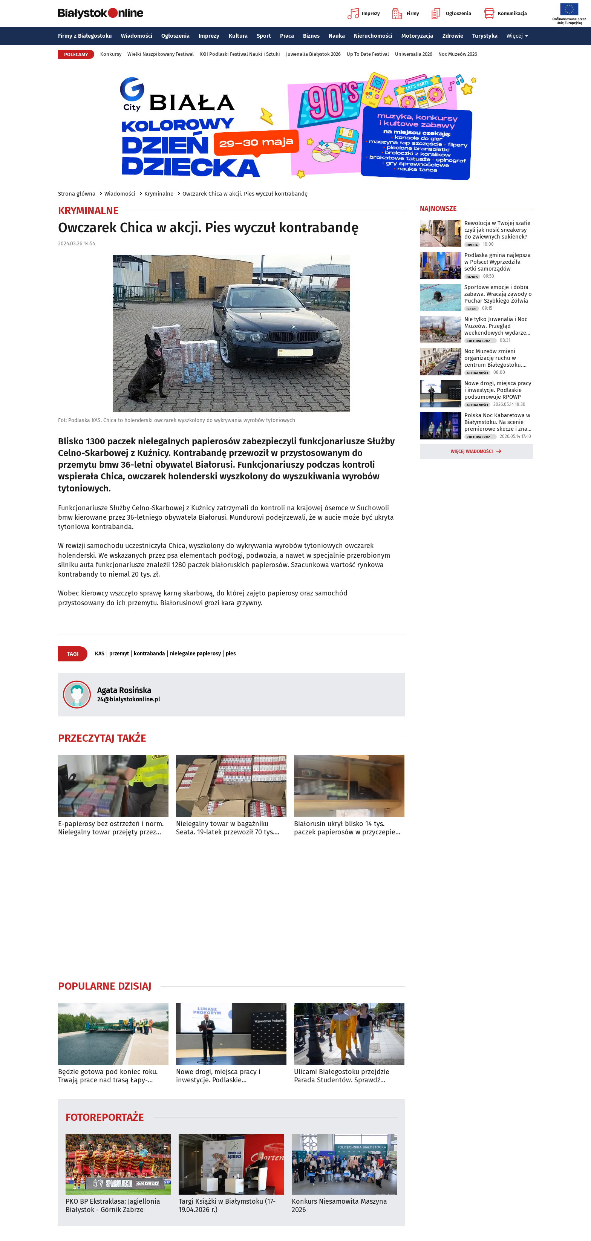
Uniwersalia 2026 (413, 54)
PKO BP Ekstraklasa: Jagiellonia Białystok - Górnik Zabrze (113, 1206)
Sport (264, 35)
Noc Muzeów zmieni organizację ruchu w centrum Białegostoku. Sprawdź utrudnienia (493, 358)
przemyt (119, 653)
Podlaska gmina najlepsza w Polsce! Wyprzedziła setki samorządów (497, 262)
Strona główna (76, 193)
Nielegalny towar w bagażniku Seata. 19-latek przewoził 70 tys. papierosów (225, 828)
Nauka (337, 35)
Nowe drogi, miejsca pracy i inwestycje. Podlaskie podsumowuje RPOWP (218, 1076)
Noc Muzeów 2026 (457, 54)
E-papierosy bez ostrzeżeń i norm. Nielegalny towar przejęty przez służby (111, 828)
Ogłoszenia (451, 13)
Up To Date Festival (368, 54)
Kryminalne (158, 193)
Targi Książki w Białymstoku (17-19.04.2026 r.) (227, 1206)
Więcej (517, 35)
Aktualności (477, 373)
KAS (99, 653)
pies (231, 653)
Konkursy (110, 54)
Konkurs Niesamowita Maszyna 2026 (339, 1206)
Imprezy (364, 13)
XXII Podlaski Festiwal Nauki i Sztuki (240, 54)
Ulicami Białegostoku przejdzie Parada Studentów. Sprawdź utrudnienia (341, 1076)
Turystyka (485, 35)
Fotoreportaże (105, 1117)
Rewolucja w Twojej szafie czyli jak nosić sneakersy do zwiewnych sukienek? (497, 230)
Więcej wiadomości (472, 451)
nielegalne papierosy (195, 653)
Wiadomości (136, 35)
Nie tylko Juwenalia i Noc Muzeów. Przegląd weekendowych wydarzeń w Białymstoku (497, 326)
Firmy (405, 13)
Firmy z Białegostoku (85, 35)
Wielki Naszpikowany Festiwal (160, 54)
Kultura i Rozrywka (482, 341)
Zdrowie (452, 35)
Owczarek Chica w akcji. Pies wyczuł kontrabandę (245, 193)
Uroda (472, 245)
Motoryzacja (417, 35)
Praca (287, 35)
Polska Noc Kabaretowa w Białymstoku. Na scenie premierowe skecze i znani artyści (498, 422)
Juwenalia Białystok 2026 (313, 54)
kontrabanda (149, 653)
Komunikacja (505, 13)
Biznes (311, 35)
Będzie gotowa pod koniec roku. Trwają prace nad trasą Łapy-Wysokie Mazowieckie (108, 1076)
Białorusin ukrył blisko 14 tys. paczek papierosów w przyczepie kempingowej (344, 828)
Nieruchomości (373, 35)
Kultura (238, 35)
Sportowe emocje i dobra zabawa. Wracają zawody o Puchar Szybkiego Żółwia (498, 294)
